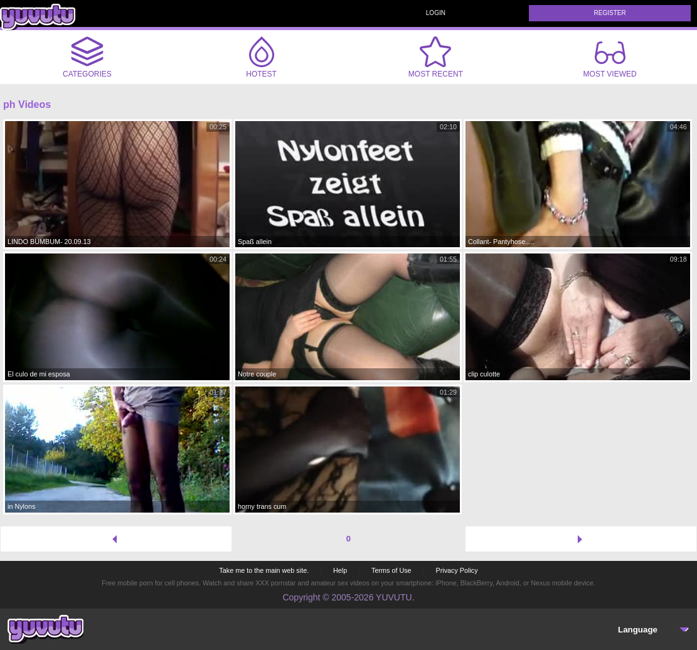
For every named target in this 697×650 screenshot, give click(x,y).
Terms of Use (391, 570)
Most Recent (435, 57)
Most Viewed (610, 59)
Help (340, 570)
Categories (87, 57)
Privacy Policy (456, 570)
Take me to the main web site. (264, 570)
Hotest (262, 57)
